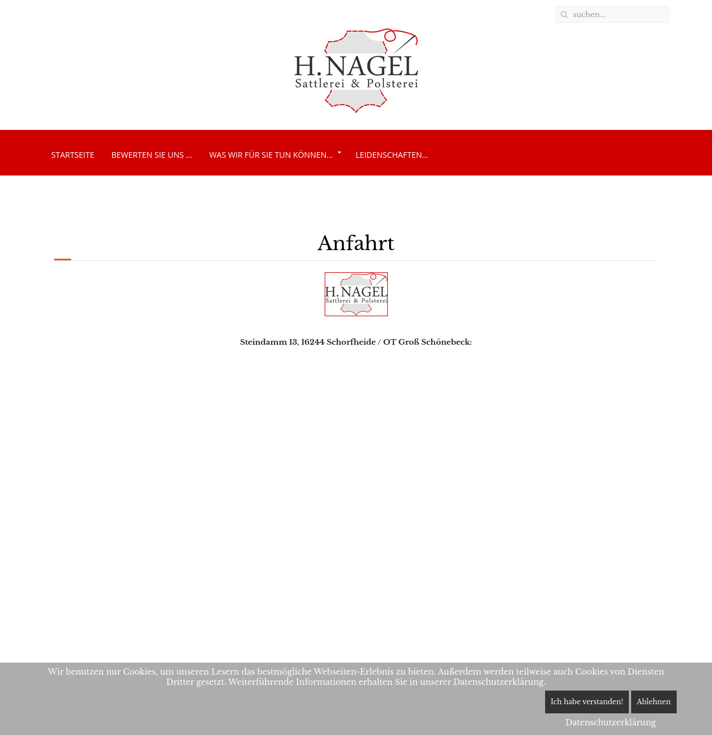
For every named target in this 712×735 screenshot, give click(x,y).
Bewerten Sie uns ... (151, 154)
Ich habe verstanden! (587, 701)
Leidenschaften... (391, 154)
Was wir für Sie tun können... (271, 154)
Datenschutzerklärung (611, 722)
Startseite (72, 154)
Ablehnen (654, 701)
